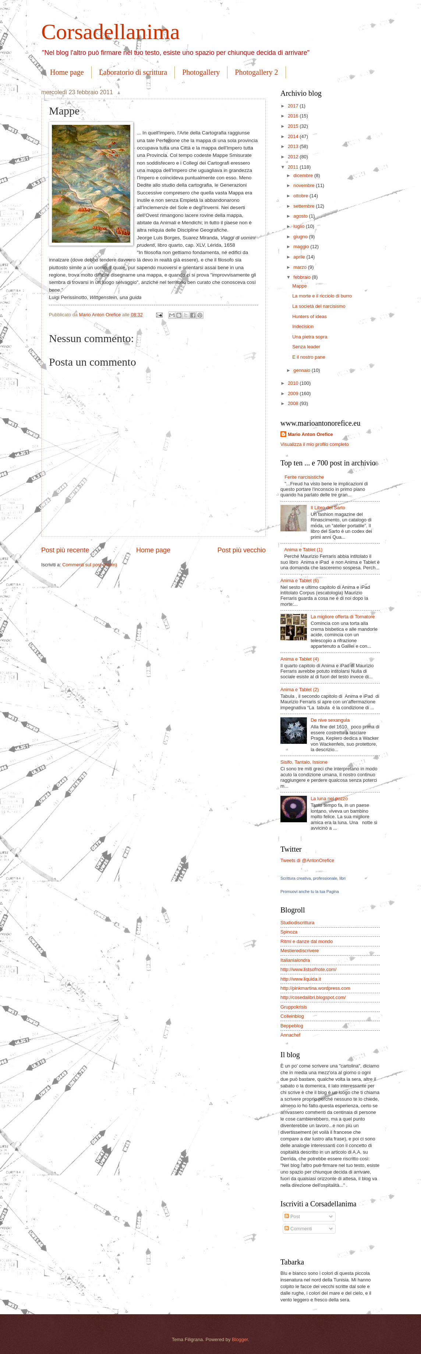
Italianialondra (295, 960)
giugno (301, 236)
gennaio (302, 370)
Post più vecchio (241, 550)
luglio (299, 226)
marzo (300, 267)
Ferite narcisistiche (304, 477)
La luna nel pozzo (329, 798)
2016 (294, 116)
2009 (294, 393)
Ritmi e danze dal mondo (306, 941)
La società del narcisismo (319, 306)
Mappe (299, 286)
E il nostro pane (308, 357)
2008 (294, 403)
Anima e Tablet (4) (299, 659)
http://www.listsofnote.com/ (308, 969)
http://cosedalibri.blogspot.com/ (313, 997)
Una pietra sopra (309, 337)
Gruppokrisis (293, 1007)
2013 (294, 146)
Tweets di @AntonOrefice (307, 860)
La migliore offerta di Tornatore (343, 616)
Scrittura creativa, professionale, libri (313, 878)
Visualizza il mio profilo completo (314, 444)
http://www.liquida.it (300, 979)
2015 (294, 126)
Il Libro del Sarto (328, 507)
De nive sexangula (330, 720)
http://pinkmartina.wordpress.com (315, 988)
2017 (294, 106)
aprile (299, 257)
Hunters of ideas (309, 316)
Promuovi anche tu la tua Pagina (309, 891)
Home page (67, 72)
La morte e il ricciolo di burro (322, 296)
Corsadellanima (110, 32)
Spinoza (289, 932)
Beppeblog (291, 1025)
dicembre (303, 175)
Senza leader (306, 346)
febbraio (302, 277)
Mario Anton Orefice (310, 434)
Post (292, 1216)
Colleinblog (292, 1016)
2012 (294, 156)
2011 (294, 167)
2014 (294, 136)
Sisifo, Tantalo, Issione (304, 762)
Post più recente (65, 550)
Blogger (240, 1339)
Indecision (303, 326)
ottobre (301, 195)
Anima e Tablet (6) (299, 580)
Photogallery (201, 72)
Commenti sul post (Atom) (89, 564)
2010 (294, 383)
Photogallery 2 (256, 72)
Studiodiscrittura (297, 922)
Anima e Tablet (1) (303, 549)
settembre (304, 206)
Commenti (298, 1228)
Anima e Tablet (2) (299, 689)
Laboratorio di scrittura (133, 72)
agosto (301, 216)
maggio (301, 246)
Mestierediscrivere (299, 950)
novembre (304, 185)
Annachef (290, 1035)
